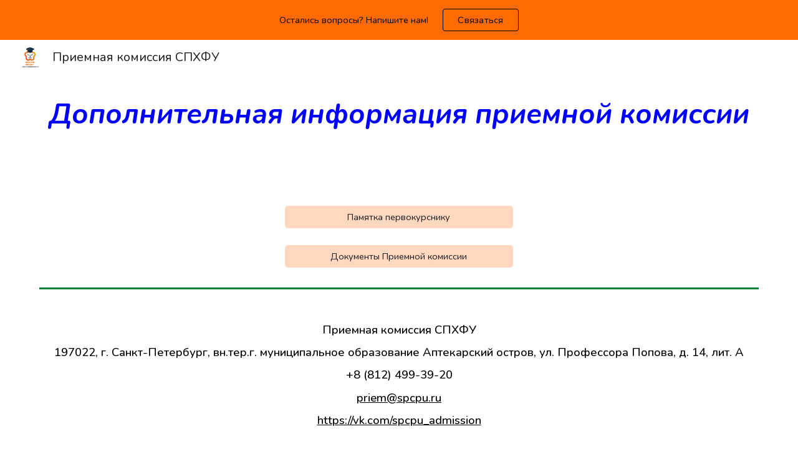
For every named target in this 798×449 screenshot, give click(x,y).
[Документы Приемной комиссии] (399, 256)
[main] (399, 115)
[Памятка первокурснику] (399, 216)
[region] (399, 20)
